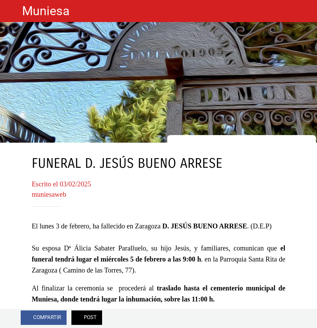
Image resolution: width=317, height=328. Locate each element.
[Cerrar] (11, 11)
